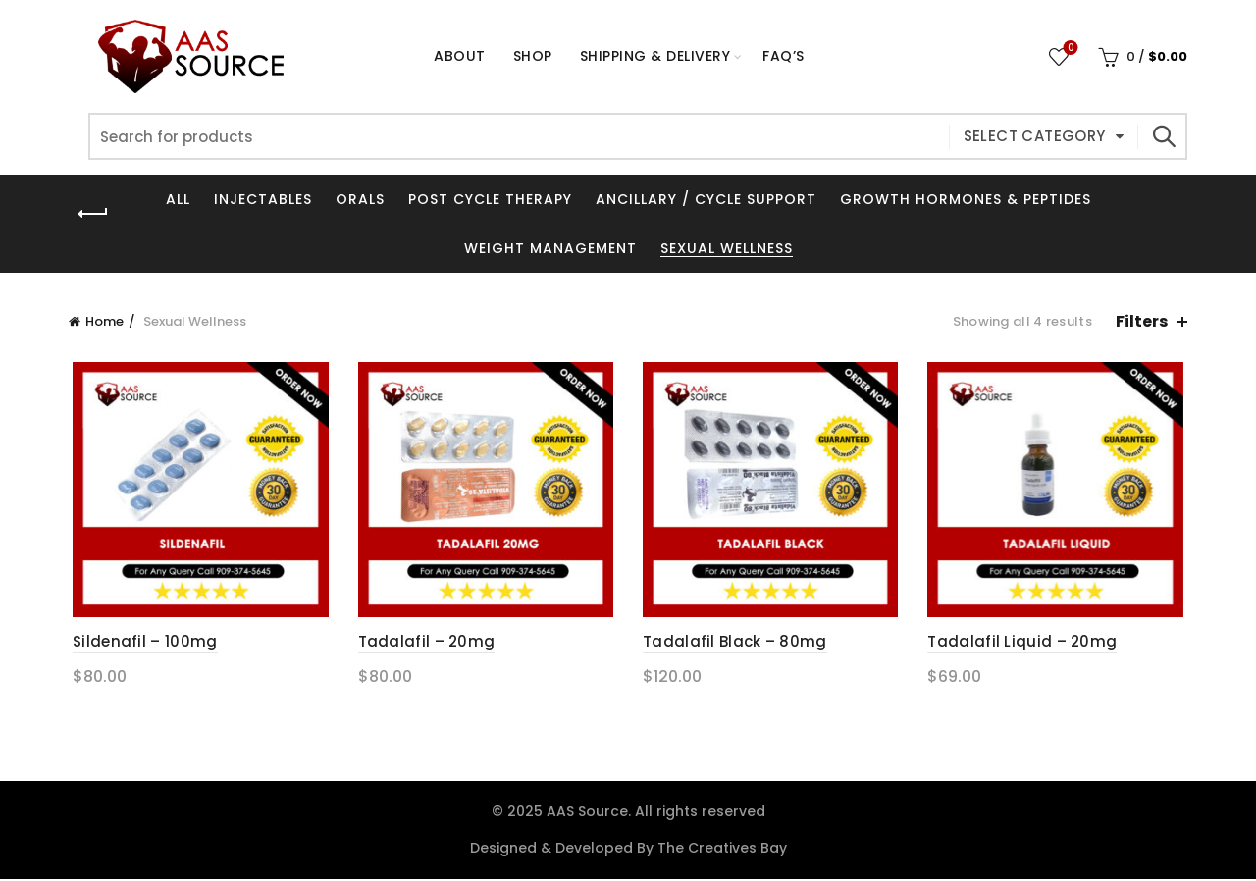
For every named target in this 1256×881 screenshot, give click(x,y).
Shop (539, 47)
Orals (360, 199)
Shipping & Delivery (655, 56)
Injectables (263, 199)
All (178, 199)
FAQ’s (783, 56)
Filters (1142, 321)
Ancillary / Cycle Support (706, 199)
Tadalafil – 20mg (425, 644)
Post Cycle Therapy (490, 199)
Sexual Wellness (726, 248)
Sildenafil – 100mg (141, 644)
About (460, 56)
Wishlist (1069, 48)
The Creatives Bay (722, 849)
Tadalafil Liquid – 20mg (1025, 644)
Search (1162, 136)
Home (104, 321)
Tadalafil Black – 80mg (735, 644)
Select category (1035, 136)
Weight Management (550, 248)
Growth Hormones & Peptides (965, 199)
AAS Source (587, 813)
